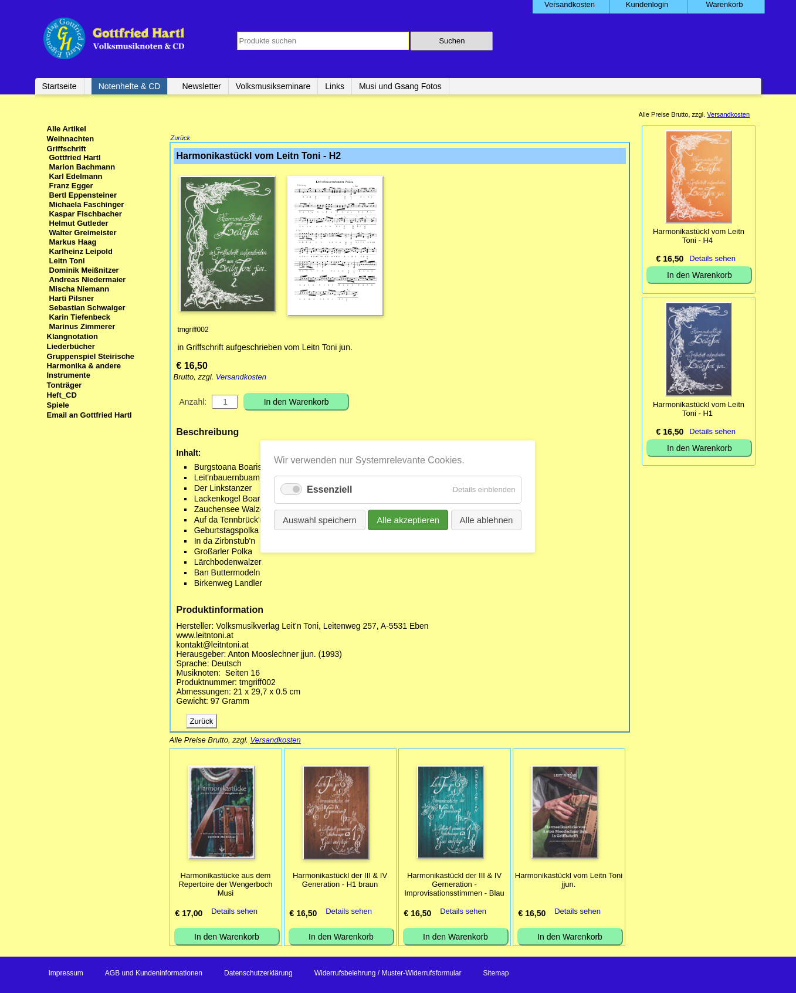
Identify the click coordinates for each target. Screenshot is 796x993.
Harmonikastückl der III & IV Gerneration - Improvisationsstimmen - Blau (454, 885)
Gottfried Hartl (75, 157)
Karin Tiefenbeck (80, 317)
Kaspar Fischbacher (85, 213)
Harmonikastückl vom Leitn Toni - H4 (698, 236)
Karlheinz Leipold (81, 251)
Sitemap (496, 974)
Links (334, 86)
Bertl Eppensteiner (83, 195)
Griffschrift (66, 148)
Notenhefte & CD (130, 86)
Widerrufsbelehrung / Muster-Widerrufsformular (388, 974)
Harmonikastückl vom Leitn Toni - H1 (698, 409)
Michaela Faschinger (86, 204)
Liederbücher (71, 346)
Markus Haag (73, 242)
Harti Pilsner (71, 298)
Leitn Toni (67, 260)
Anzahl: (193, 403)
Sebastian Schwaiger (87, 307)
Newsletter (201, 86)
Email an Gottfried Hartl (89, 415)
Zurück (181, 139)
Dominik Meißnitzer (84, 270)
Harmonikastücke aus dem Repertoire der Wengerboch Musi (225, 885)
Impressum (66, 974)
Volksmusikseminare (273, 86)
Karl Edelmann (76, 176)
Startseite (59, 86)
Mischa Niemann (79, 288)
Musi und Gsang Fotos (400, 86)
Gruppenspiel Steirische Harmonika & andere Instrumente (91, 365)
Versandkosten (241, 378)
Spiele (58, 405)
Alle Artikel (66, 128)
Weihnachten (70, 138)
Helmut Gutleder (79, 223)
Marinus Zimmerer (82, 326)
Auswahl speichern (320, 520)
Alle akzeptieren (408, 520)
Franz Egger (71, 185)
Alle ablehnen (486, 520)
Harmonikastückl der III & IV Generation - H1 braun (340, 881)
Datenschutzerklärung (258, 974)
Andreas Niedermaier (87, 279)
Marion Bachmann (82, 166)
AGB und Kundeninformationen (153, 974)
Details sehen (234, 912)
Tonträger (64, 385)
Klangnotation (72, 336)
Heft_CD (62, 395)
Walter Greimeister (83, 232)
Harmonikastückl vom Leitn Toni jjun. (568, 881)
